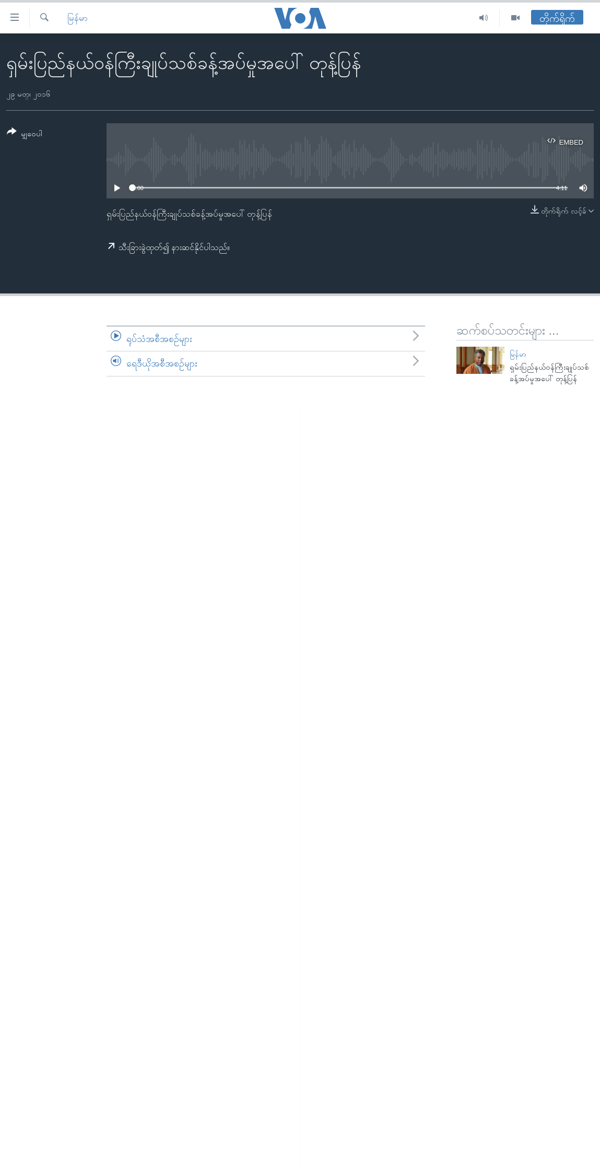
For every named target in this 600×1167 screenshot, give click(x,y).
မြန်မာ (77, 18)
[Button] (24, 134)
